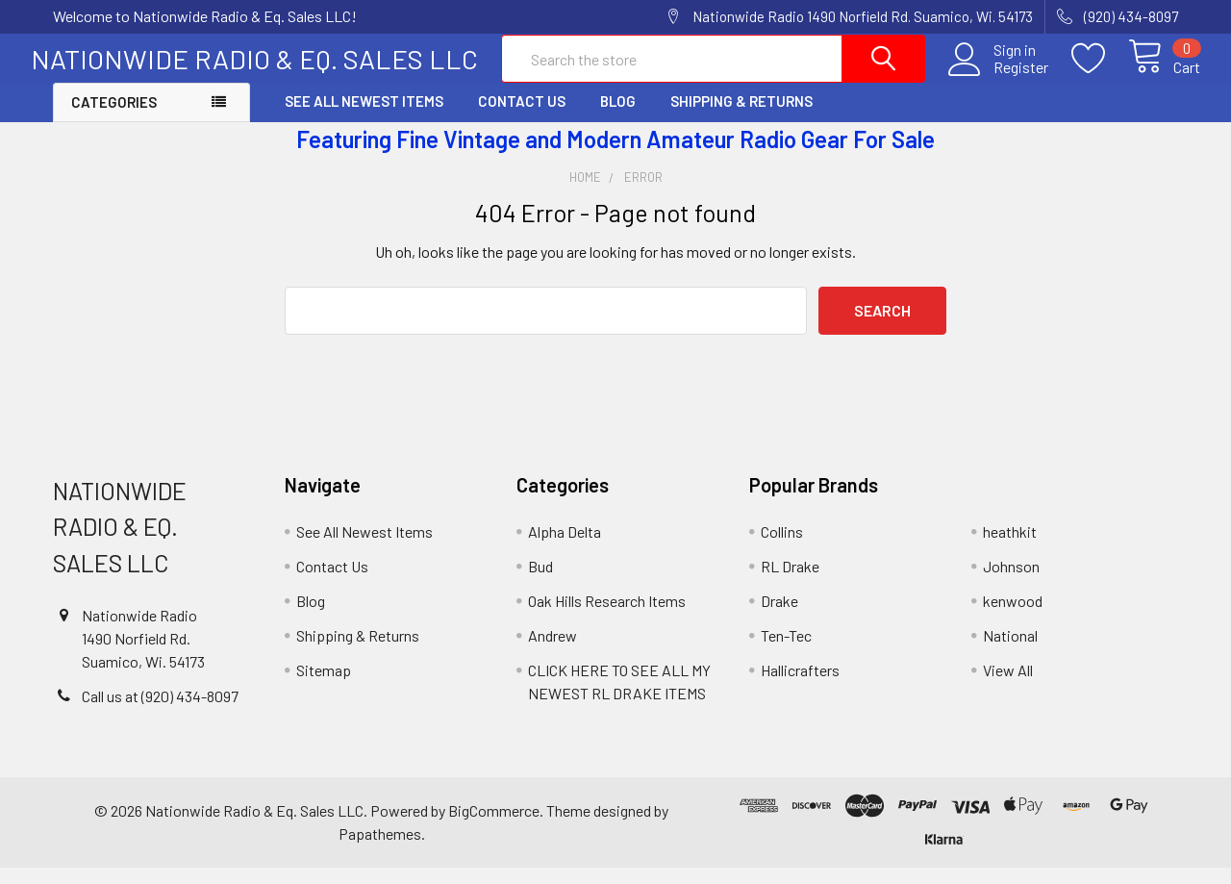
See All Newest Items (364, 118)
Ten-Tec (786, 652)
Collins (782, 548)
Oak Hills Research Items (607, 617)
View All (1008, 686)
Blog (618, 118)
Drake (779, 617)
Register (998, 78)
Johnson (1011, 582)
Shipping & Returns (741, 118)
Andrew (552, 652)
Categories (114, 119)
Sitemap (323, 686)
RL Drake (790, 582)
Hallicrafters (800, 686)
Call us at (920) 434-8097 (160, 712)
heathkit (1010, 548)
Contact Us (521, 118)
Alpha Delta (564, 548)
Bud (540, 582)
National (1010, 652)
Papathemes (380, 850)
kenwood (1013, 617)
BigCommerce (494, 827)
